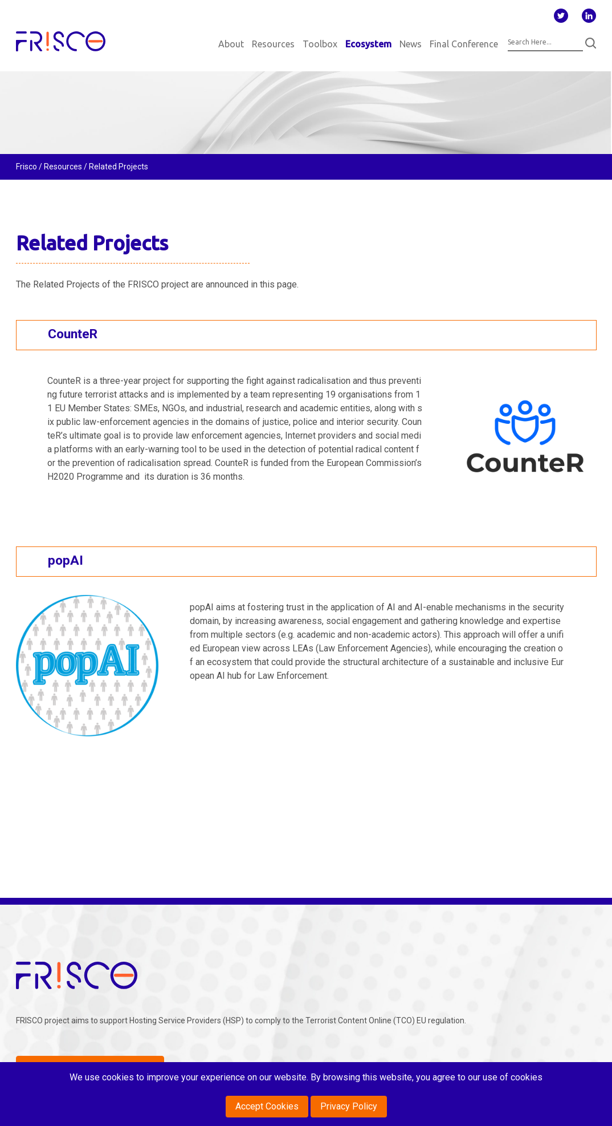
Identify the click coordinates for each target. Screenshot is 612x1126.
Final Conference (464, 44)
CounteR (72, 334)
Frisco (26, 166)
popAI (65, 560)
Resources (273, 44)
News (410, 44)
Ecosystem (368, 44)
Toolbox (320, 44)
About (231, 44)
